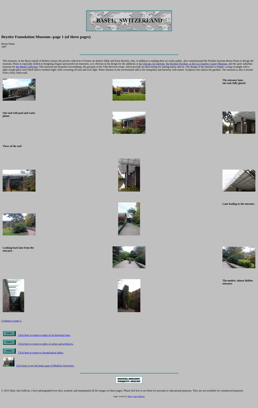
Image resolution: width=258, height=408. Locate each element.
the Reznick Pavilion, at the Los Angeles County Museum (196, 63)
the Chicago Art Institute (152, 63)
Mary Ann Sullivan (136, 396)
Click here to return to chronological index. (33, 352)
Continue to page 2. (11, 320)
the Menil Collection (27, 66)
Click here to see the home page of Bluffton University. (38, 365)
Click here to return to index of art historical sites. (37, 335)
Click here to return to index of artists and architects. (38, 344)
